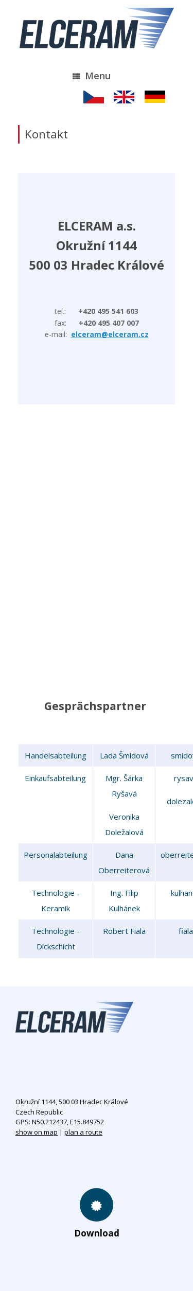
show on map (36, 1132)
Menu (92, 75)
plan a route (83, 1132)
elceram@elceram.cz (110, 334)
